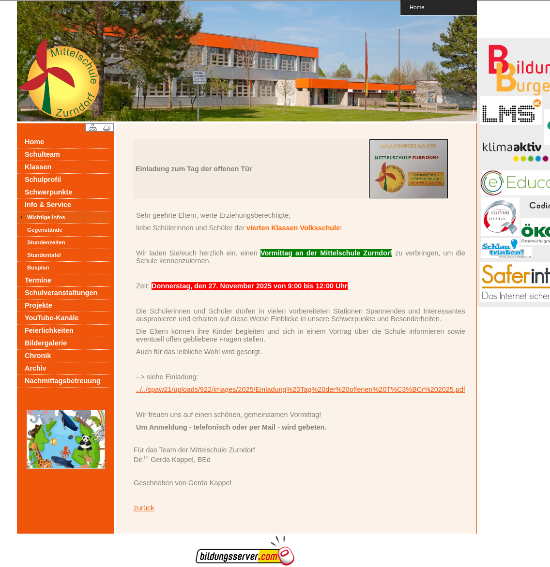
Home (417, 7)
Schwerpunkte (48, 192)
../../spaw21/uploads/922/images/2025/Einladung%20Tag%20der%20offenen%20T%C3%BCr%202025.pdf (300, 389)
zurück (144, 508)
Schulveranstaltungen (61, 293)
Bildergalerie (46, 343)
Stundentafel (44, 255)
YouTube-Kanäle (51, 318)
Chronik (38, 355)
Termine (38, 280)
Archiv (35, 368)
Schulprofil (43, 179)
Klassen (38, 167)
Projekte (38, 305)
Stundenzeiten (46, 242)
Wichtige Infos (46, 217)
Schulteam (42, 154)
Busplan (38, 267)
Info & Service (48, 205)
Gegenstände (44, 230)
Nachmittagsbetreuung (63, 381)
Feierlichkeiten (49, 330)
